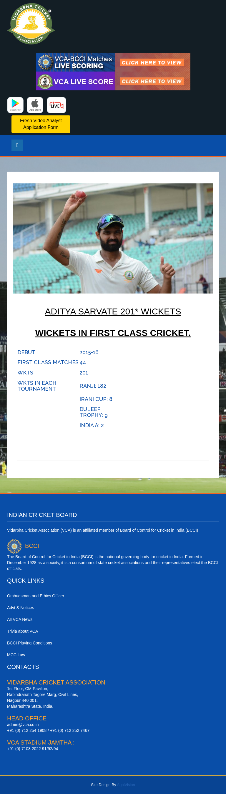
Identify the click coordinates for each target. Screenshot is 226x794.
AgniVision (126, 785)
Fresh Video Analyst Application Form (41, 124)
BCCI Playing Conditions (29, 643)
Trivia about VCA (22, 631)
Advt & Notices (20, 607)
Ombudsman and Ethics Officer (35, 596)
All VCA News (19, 619)
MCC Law (16, 654)
